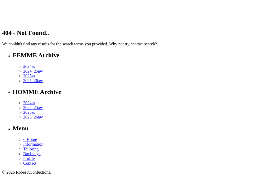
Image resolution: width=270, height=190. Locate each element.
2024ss (29, 66)
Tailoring (30, 149)
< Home (30, 139)
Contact (29, 163)
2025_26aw (33, 80)
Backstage (32, 153)
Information (33, 144)
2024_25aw (33, 71)
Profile (29, 158)
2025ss (29, 76)
